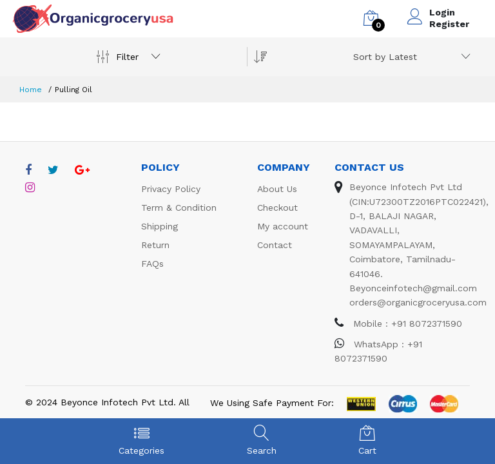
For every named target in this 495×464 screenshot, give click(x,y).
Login (442, 12)
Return (155, 245)
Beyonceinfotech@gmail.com (413, 288)
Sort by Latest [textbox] (385, 57)
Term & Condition (179, 207)
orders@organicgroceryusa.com (418, 302)
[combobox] (409, 57)
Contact (274, 245)
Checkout (277, 207)
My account (282, 226)
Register (449, 24)
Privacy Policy (170, 189)
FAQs (152, 263)
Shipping (159, 226)
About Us (277, 189)
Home (30, 89)
